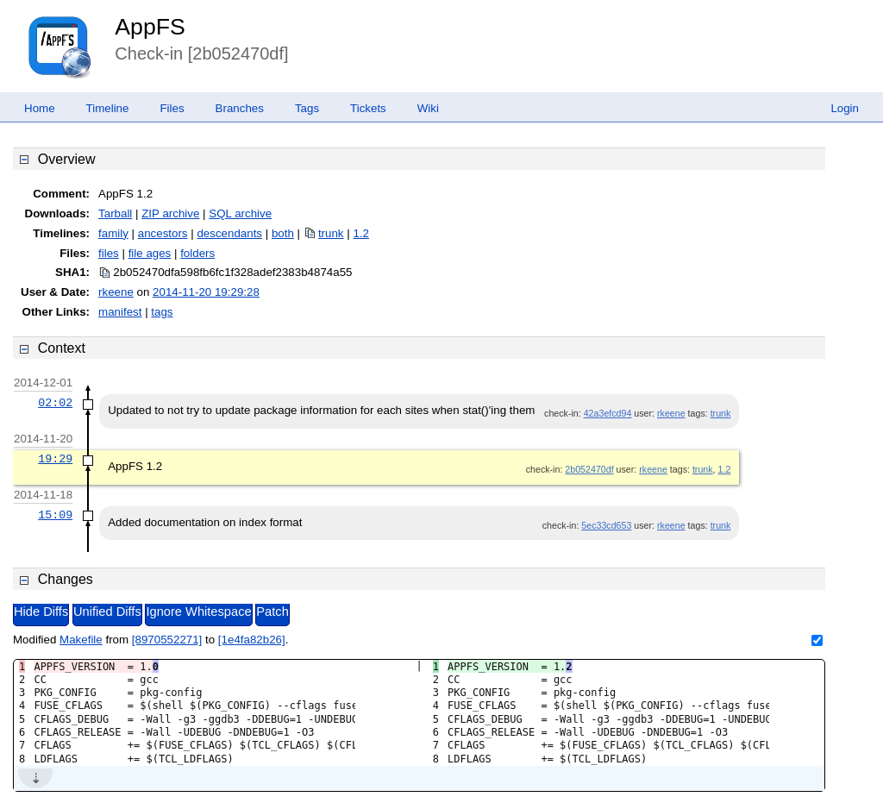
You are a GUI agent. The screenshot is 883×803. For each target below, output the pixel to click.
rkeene (116, 291)
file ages (150, 253)
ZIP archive (170, 213)
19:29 (55, 459)
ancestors (163, 233)
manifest (119, 311)
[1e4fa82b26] (251, 639)
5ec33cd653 (606, 525)
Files (172, 108)
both (283, 233)
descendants (229, 233)
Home (39, 108)
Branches (240, 108)
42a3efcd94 (608, 413)
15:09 (55, 515)
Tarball (115, 213)
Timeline (107, 108)
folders (197, 253)
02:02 (55, 403)
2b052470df (589, 469)
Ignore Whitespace (198, 611)
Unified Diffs (107, 611)
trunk (331, 233)
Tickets (368, 108)
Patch (272, 611)
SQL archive (240, 213)
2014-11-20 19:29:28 (206, 291)
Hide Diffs (41, 611)
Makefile (81, 639)
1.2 (361, 233)
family (113, 233)
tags (161, 311)
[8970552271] (167, 639)
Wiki (428, 108)
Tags (307, 108)
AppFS (150, 27)
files (108, 253)
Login (844, 108)
